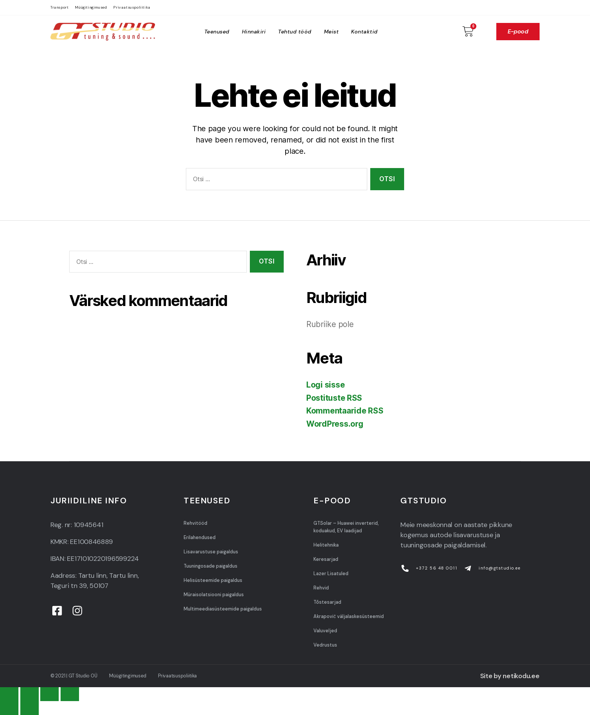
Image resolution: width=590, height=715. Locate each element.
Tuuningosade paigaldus (210, 566)
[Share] (29, 694)
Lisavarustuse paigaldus (211, 552)
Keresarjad (325, 559)
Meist (331, 31)
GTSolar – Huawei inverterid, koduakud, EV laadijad (346, 527)
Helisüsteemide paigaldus (213, 580)
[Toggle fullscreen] (49, 694)
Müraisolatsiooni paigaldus (214, 595)
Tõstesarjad (327, 602)
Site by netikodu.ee (510, 676)
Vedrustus (325, 645)
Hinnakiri (254, 31)
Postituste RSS (334, 398)
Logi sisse (325, 384)
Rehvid (321, 588)
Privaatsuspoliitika (131, 7)
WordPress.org (334, 424)
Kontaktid (364, 31)
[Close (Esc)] (9, 694)
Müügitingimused (91, 7)
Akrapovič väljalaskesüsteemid (348, 617)
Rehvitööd (195, 523)
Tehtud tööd (295, 31)
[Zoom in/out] (70, 694)
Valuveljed (325, 631)
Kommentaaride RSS (344, 410)
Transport (59, 7)
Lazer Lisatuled (330, 574)
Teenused (217, 31)
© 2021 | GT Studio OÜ (73, 676)
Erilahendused (200, 538)
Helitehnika (326, 545)
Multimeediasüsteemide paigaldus (223, 609)
